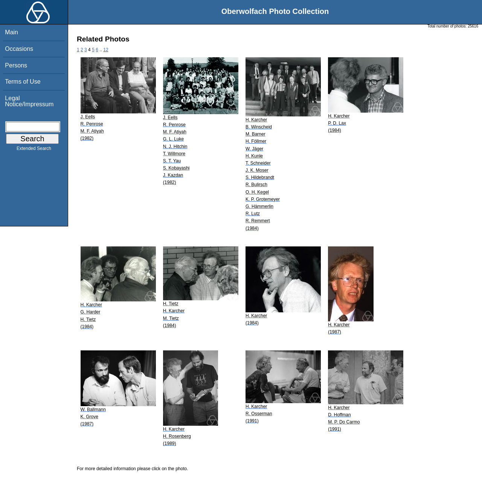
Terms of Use (22, 81)
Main (11, 32)
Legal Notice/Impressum (29, 101)
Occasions (19, 49)
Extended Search (34, 150)
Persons (16, 65)
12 (105, 49)
